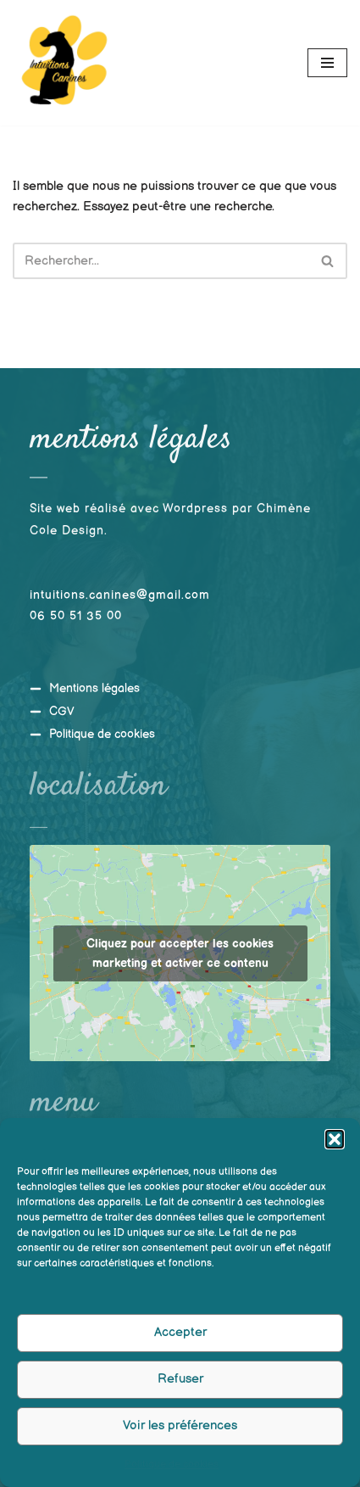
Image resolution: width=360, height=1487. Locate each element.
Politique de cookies (172, 1470)
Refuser (180, 1385)
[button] (334, 1145)
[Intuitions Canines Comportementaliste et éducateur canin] (63, 63)
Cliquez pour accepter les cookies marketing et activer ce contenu (180, 953)
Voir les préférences (180, 1431)
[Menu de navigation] (327, 62)
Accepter (180, 1338)
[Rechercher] (161, 261)
